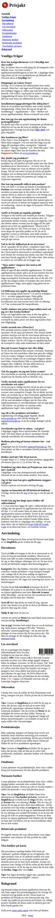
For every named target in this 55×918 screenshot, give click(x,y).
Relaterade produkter (12, 43)
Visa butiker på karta (12, 46)
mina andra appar (20, 910)
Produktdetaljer (9, 33)
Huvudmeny (8, 23)
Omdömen (7, 36)
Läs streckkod (8, 26)
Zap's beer (40, 129)
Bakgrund (8, 883)
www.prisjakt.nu (30, 153)
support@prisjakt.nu (10, 421)
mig (41, 485)
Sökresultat (7, 30)
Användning (10, 533)
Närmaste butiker (10, 39)
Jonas (30, 915)
